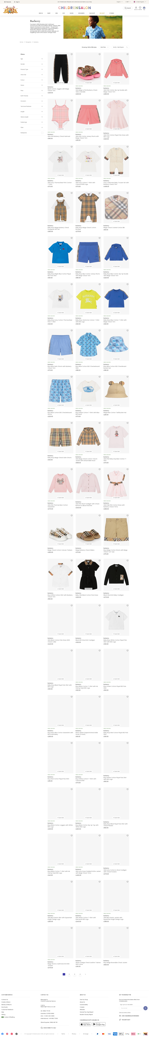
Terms (63, 1034)
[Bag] (144, 8)
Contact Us (4, 999)
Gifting (3, 1014)
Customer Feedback (7, 1009)
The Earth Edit (124, 1020)
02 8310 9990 (50, 1013)
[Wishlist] (140, 8)
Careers (82, 1007)
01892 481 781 (53, 1022)
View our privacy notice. (125, 1012)
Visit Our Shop (84, 999)
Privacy (74, 1034)
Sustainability (84, 1004)
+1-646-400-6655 (49, 1016)
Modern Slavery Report (86, 1014)
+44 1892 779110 (53, 1018)
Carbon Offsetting (8, 1017)
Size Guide (4, 1007)
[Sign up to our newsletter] (145, 1008)
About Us (82, 1002)
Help (2, 1012)
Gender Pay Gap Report (86, 1012)
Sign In (17, 2)
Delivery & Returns (6, 1004)
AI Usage (85, 1034)
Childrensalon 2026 (37, 1034)
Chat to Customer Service (48, 1000)
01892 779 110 (46, 1011)
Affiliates (82, 1009)
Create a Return (5, 1002)
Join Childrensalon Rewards (129, 1016)
